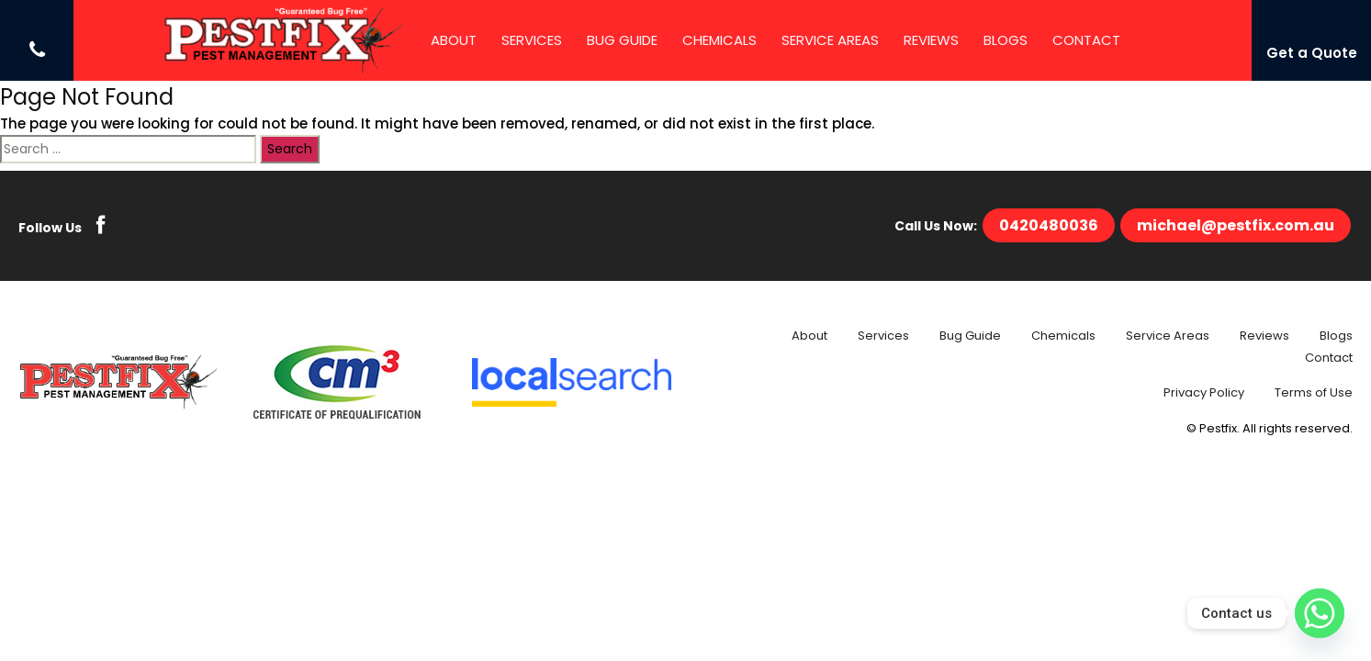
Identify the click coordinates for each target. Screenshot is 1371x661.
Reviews (931, 40)
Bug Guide (622, 40)
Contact (1086, 40)
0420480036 (1048, 225)
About (454, 40)
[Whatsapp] (1319, 613)
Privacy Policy (1203, 392)
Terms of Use (1314, 392)
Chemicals (719, 40)
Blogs (1005, 40)
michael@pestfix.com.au (1235, 225)
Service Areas (830, 40)
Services (531, 40)
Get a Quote (1311, 52)
